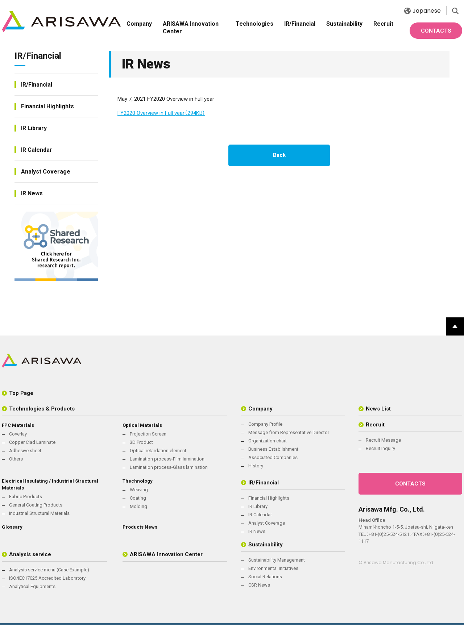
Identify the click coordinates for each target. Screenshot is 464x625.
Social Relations (265, 576)
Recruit (383, 23)
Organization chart (267, 440)
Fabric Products (25, 496)
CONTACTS (436, 31)
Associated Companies (273, 457)
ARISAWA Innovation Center (191, 27)
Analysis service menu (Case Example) (49, 569)
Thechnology (138, 481)
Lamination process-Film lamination (167, 459)
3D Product (141, 442)
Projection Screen (148, 434)
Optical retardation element (158, 450)
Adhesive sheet (25, 450)
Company (139, 23)
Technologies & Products (42, 408)
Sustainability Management (276, 560)
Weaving (139, 489)
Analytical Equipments (32, 586)
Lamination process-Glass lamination (169, 467)
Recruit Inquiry (380, 448)
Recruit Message (383, 440)
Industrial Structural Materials (39, 513)
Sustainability (344, 23)
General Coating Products (35, 505)
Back (279, 155)
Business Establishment (273, 449)
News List (378, 408)
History (255, 465)
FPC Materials (18, 425)
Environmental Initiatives (273, 568)
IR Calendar (36, 149)
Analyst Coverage (45, 171)
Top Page (21, 393)
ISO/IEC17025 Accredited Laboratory (47, 578)
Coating (138, 498)
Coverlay (18, 434)
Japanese (422, 11)
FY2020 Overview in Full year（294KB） (161, 113)
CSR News (259, 585)
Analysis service (30, 554)
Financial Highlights (47, 106)
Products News (140, 527)
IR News (32, 193)
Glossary (12, 527)
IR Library (34, 128)
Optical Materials (142, 425)
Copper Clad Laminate (32, 442)
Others (16, 459)
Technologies (254, 23)
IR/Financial (299, 23)
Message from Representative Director (288, 432)
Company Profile (265, 424)
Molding (138, 506)
